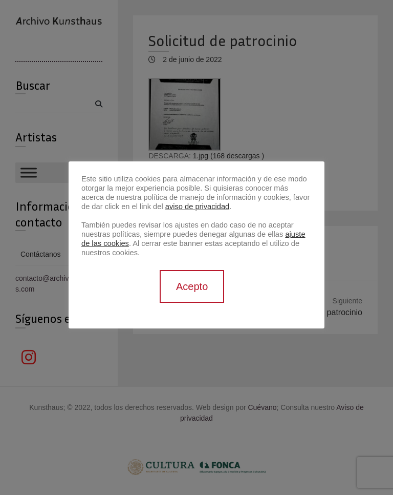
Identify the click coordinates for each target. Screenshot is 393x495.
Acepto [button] (192, 286)
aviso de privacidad (197, 206)
